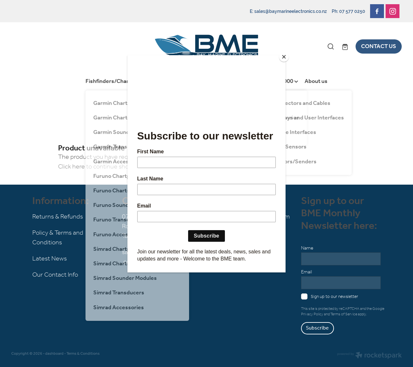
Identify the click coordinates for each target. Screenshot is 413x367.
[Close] (284, 57)
